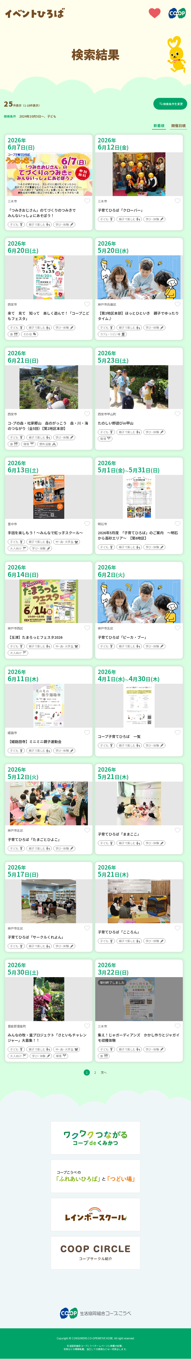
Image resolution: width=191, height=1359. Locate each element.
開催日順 (178, 126)
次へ (104, 1072)
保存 (87, 201)
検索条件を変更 (173, 104)
